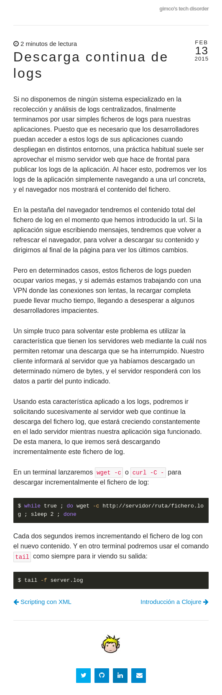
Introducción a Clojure (174, 601)
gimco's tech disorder (184, 8)
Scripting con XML (42, 601)
